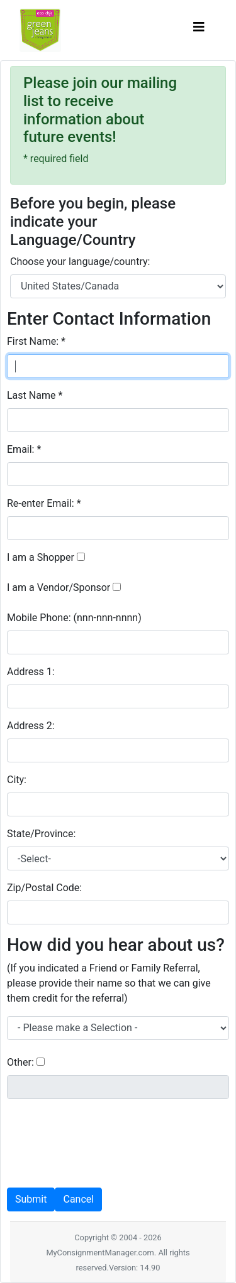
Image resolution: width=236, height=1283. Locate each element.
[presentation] (102, 1133)
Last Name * (34, 395)
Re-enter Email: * (44, 503)
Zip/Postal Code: (45, 888)
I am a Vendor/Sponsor (58, 587)
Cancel (78, 1199)
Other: (20, 1062)
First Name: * (36, 341)
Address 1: (32, 672)
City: (18, 780)
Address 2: (32, 726)
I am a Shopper (40, 557)
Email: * (24, 449)
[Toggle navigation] (198, 30)
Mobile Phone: (74, 618)
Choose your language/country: (80, 262)
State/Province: (42, 834)
